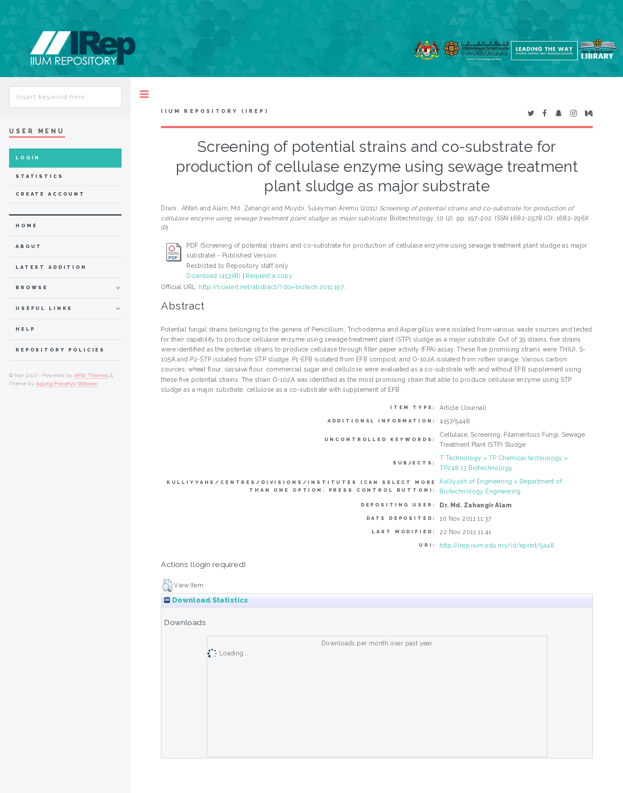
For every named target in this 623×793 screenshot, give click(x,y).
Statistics (40, 176)
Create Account (50, 194)
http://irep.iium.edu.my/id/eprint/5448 (497, 545)
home (26, 226)
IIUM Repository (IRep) (214, 111)
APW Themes (91, 375)
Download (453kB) (213, 275)
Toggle (144, 94)
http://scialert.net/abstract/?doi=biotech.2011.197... (273, 287)
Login (28, 158)
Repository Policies (60, 350)
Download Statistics (206, 600)
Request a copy (269, 275)
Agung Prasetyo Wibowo (67, 383)
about (29, 246)
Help (25, 329)
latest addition (51, 267)
